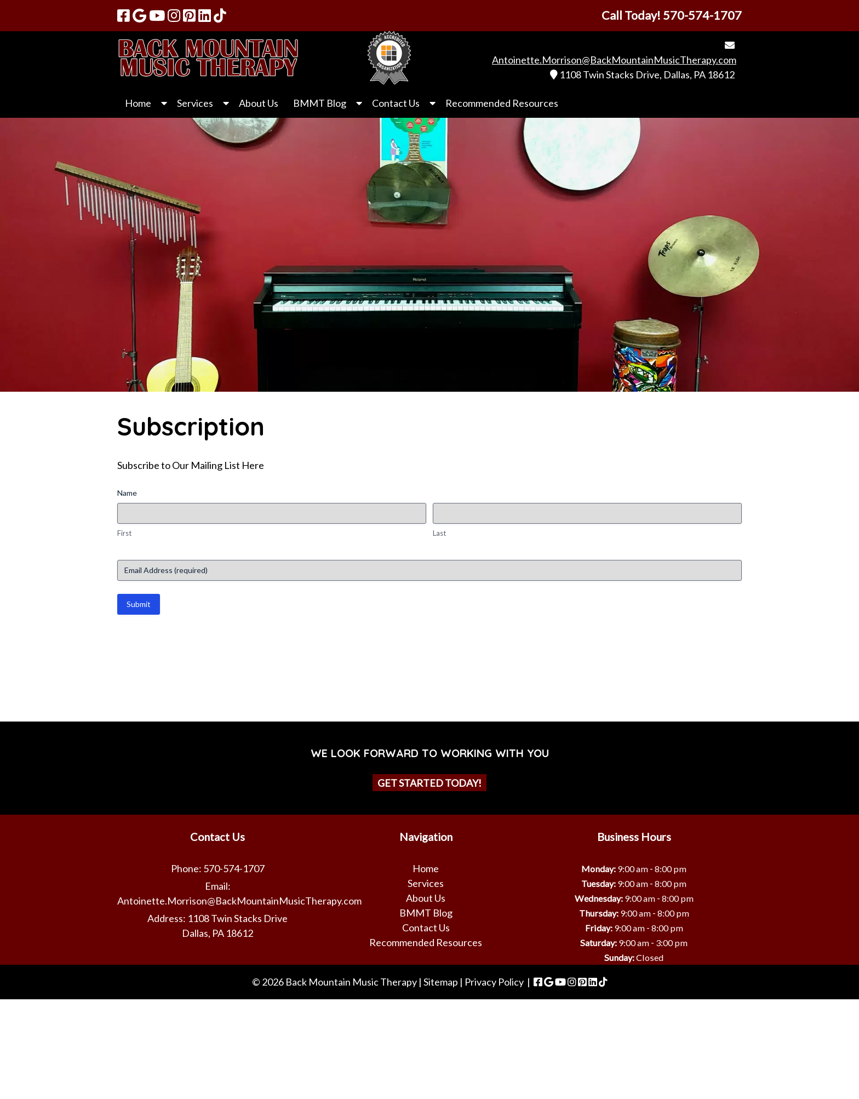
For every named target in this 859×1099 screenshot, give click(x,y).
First (124, 533)
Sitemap (440, 982)
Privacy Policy (494, 982)
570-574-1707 (234, 868)
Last (439, 533)
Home (138, 103)
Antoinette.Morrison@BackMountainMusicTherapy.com (614, 60)
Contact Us (396, 103)
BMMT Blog (319, 103)
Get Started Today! (429, 782)
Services (195, 103)
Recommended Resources (501, 103)
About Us (258, 103)
